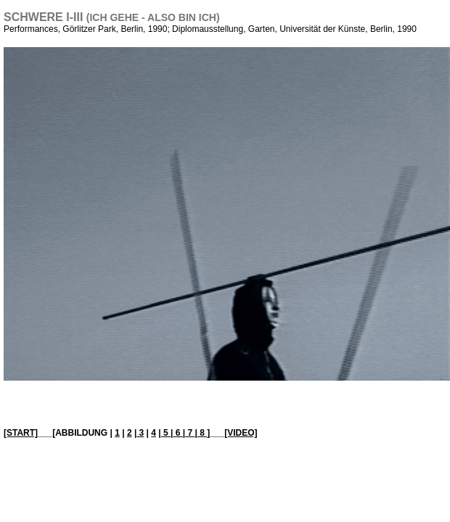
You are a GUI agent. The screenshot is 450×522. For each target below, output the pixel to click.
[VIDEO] (240, 433)
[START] (21, 433)
